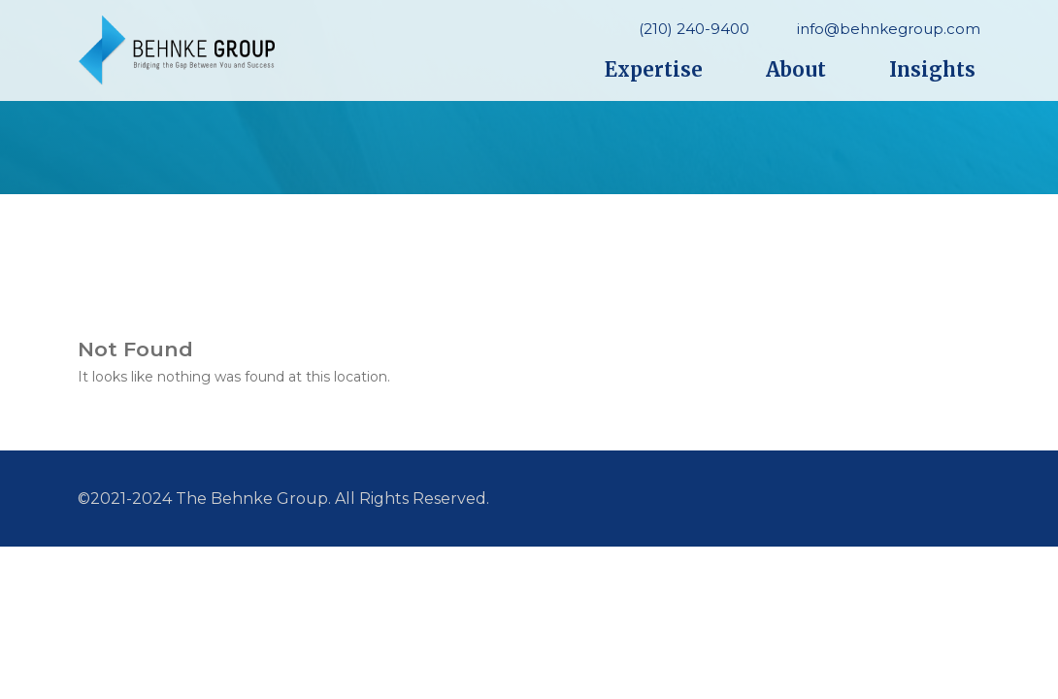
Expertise (654, 69)
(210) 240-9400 (694, 28)
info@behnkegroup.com (888, 28)
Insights (932, 69)
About (796, 69)
